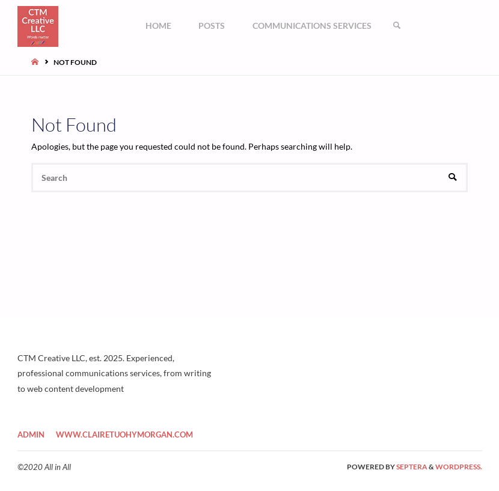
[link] (396, 25)
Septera (411, 466)
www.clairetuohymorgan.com (124, 434)
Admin (30, 434)
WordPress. (458, 466)
